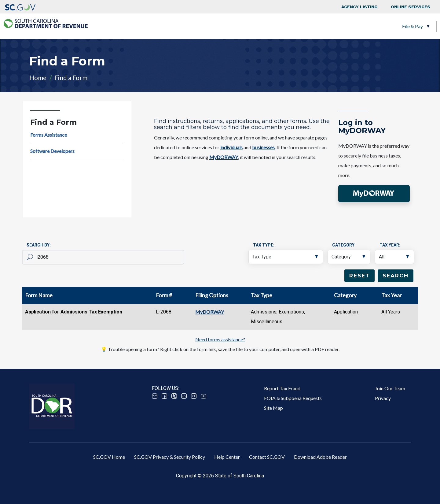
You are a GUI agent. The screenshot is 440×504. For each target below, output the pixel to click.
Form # (164, 295)
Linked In (184, 396)
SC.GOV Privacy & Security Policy (169, 457)
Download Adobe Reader (320, 457)
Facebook (164, 396)
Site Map (273, 408)
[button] (374, 193)
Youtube (203, 396)
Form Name (39, 295)
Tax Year (391, 295)
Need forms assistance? (220, 339)
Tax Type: (263, 245)
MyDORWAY (209, 312)
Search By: (39, 245)
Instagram (193, 396)
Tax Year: (390, 245)
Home (37, 77)
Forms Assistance (48, 135)
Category (345, 295)
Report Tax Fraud (282, 388)
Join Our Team (390, 388)
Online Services (410, 6)
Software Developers (52, 151)
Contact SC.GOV (267, 457)
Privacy (383, 398)
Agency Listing (359, 6)
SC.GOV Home (109, 457)
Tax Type (261, 295)
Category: (344, 245)
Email (154, 396)
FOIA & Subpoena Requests (293, 398)
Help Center (227, 457)
